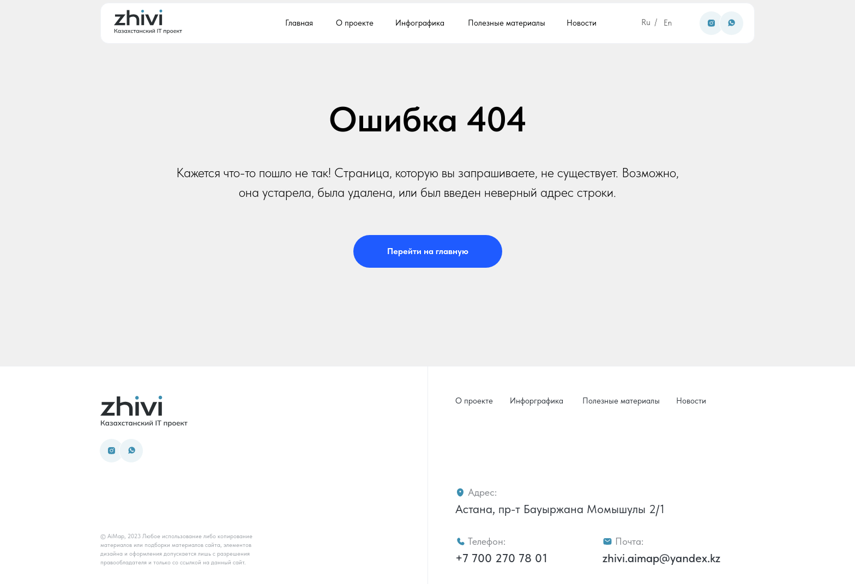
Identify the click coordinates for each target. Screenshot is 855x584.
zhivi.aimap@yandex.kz (661, 558)
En (668, 23)
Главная (299, 23)
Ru (646, 22)
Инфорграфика (536, 401)
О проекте (355, 23)
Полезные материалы (506, 23)
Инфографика (419, 23)
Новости (582, 23)
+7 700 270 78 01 (501, 558)
